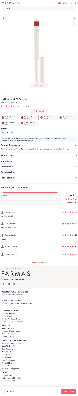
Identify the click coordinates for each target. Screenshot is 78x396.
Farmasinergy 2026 (9, 381)
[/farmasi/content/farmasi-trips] (7, 375)
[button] (68, 391)
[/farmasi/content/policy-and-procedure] (11, 319)
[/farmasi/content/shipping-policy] (8, 313)
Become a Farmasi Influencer (12, 343)
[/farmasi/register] (13, 294)
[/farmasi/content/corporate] (8, 337)
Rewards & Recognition (10, 369)
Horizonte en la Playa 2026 (12, 378)
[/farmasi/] (12, 3)
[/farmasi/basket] (70, 3)
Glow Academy (7, 349)
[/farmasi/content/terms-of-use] (7, 316)
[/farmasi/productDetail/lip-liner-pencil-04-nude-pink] (68, 117)
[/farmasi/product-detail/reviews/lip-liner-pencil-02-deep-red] (39, 262)
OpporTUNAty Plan (9, 346)
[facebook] (4, 284)
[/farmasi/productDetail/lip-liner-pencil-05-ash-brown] (10, 123)
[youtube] (14, 284)
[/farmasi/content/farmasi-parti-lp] (7, 357)
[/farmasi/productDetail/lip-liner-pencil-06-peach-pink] (29, 123)
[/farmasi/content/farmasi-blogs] (7, 363)
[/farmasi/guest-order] (9, 306)
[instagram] (9, 284)
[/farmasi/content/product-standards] (9, 334)
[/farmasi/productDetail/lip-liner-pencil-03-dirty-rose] (48, 117)
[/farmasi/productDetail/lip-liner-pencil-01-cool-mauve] (10, 117)
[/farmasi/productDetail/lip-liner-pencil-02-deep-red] (29, 117)
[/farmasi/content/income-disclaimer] (13, 322)
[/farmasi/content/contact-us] (6, 366)
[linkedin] (19, 284)
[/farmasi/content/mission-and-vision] (11, 331)
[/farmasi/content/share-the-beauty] (8, 360)
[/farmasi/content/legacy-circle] (7, 355)
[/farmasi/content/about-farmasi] (8, 328)
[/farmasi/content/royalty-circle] (7, 352)
